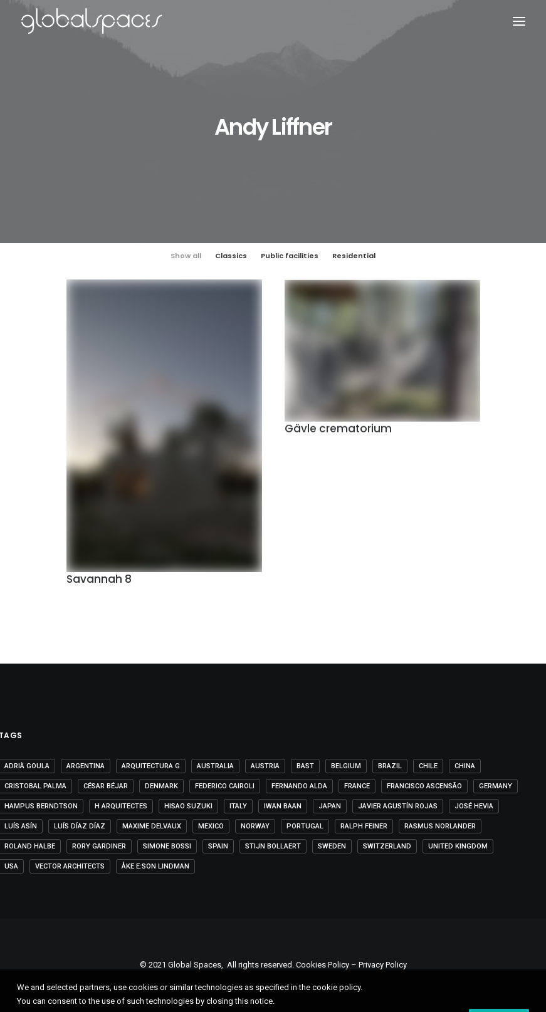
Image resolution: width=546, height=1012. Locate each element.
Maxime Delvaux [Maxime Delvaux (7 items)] (151, 826)
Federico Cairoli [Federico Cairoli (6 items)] (225, 786)
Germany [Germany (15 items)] (495, 786)
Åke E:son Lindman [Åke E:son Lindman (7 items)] (155, 866)
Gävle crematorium (338, 431)
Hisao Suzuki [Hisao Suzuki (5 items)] (188, 806)
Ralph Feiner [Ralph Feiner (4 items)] (363, 826)
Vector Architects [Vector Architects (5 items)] (70, 866)
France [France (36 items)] (357, 786)
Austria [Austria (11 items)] (265, 766)
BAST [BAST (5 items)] (305, 766)
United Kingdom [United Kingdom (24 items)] (458, 846)
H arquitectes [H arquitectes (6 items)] (121, 806)
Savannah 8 (99, 580)
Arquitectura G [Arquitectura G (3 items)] (151, 766)
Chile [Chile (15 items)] (428, 766)
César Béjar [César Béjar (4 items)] (105, 786)
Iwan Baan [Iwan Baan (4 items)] (283, 806)
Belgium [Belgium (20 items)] (346, 766)
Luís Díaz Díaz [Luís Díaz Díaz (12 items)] (79, 826)
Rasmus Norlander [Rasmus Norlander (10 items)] (440, 826)
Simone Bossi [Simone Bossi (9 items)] (167, 846)
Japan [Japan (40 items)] (329, 806)
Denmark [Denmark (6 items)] (161, 786)
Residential (353, 256)
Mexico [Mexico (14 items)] (211, 826)
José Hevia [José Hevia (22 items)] (473, 806)
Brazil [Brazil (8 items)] (390, 766)
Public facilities (289, 256)
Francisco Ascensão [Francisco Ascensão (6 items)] (424, 786)
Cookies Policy (322, 964)
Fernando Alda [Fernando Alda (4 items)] (299, 786)
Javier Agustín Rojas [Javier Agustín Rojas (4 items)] (398, 806)
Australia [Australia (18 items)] (215, 766)
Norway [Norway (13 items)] (255, 826)
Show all (186, 256)
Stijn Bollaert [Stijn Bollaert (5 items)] (273, 846)
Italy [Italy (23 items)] (238, 806)
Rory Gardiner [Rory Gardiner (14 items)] (99, 846)
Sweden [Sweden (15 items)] (332, 846)
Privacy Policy (383, 964)
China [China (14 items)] (464, 766)
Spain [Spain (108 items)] (218, 846)
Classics (231, 256)
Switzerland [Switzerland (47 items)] (387, 846)
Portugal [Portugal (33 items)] (304, 826)
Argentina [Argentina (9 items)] (85, 766)
